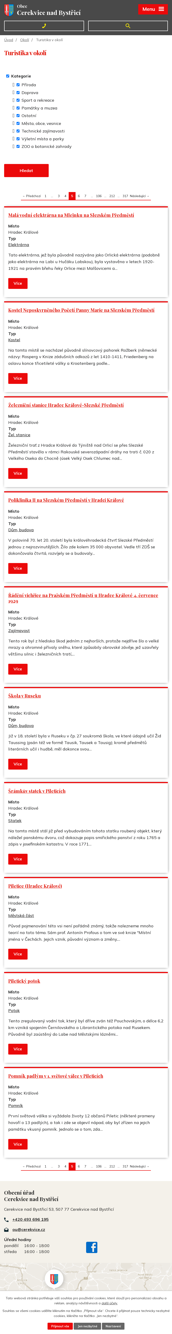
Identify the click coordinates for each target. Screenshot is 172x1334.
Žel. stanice (19, 434)
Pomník (15, 1105)
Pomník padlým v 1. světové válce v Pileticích (55, 1076)
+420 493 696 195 (30, 1219)
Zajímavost (19, 630)
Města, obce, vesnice (41, 123)
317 (125, 196)
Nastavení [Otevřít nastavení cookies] (113, 1326)
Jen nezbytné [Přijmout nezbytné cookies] (87, 1326)
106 (99, 196)
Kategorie (21, 76)
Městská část (21, 915)
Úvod (8, 39)
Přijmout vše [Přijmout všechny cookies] (60, 1326)
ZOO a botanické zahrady (47, 146)
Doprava (30, 92)
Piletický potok (24, 981)
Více (18, 283)
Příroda (29, 84)
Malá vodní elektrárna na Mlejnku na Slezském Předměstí (71, 215)
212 (112, 196)
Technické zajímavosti (43, 131)
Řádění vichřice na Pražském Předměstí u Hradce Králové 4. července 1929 (83, 598)
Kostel (14, 339)
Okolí (24, 39)
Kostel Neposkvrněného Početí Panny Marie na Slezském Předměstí (81, 310)
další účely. (110, 1303)
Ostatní (29, 115)
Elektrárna (18, 244)
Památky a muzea (39, 108)
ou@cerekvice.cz (28, 1229)
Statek (15, 820)
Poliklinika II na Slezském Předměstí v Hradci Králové (66, 500)
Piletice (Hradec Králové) (35, 886)
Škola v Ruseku (24, 696)
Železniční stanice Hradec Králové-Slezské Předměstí (66, 405)
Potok (14, 1010)
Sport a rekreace (38, 100)
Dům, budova (21, 529)
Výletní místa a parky (43, 138)
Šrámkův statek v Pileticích (36, 791)
